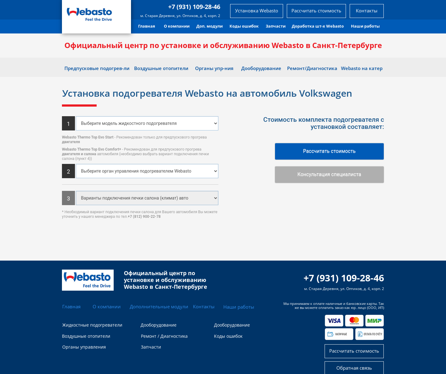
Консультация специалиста (329, 174)
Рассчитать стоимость (329, 151)
